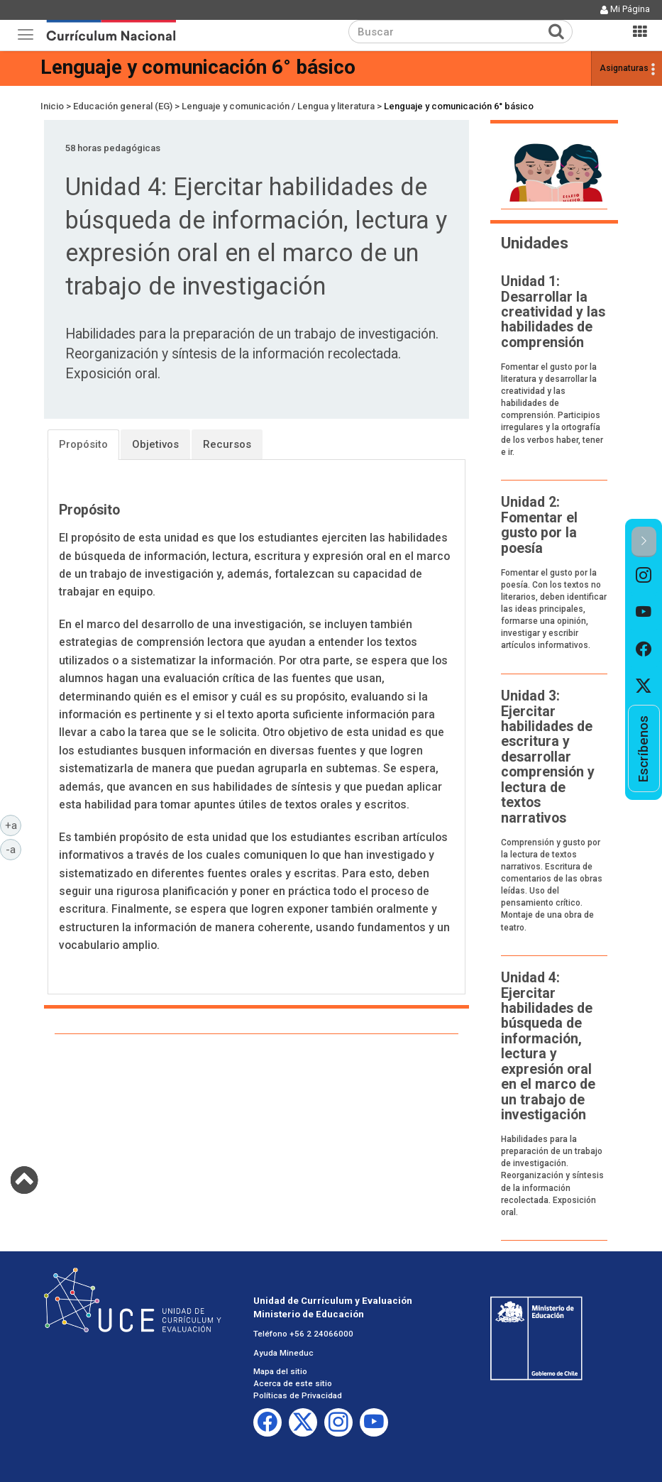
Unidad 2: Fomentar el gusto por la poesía (539, 525)
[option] (644, 575)
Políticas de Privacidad (297, 1395)
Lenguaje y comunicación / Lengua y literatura (278, 106)
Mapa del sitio (280, 1371)
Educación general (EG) (122, 106)
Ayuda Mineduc (283, 1353)
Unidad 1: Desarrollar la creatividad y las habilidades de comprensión (553, 312)
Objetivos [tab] (155, 444)
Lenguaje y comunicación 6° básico (197, 67)
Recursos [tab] (227, 444)
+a (13, 825)
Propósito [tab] (83, 444)
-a (13, 849)
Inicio (52, 106)
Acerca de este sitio (292, 1383)
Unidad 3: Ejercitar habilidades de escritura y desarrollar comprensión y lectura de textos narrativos (548, 757)
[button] (643, 542)
